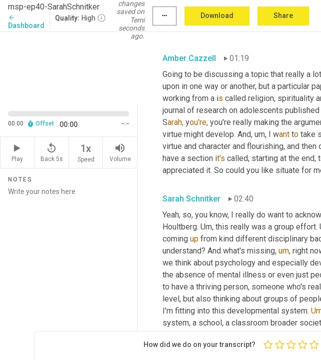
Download (217, 16)
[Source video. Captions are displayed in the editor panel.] (69, 66)
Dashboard (26, 22)
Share (283, 16)
